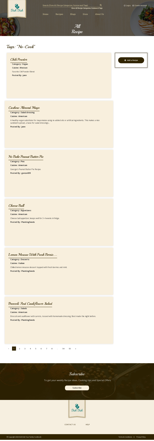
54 (64, 348)
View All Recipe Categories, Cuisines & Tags (86, 8)
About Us (99, 14)
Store (85, 14)
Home (45, 14)
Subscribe (77, 387)
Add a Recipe (131, 60)
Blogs (73, 14)
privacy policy (141, 438)
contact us (69, 425)
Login (125, 5)
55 (71, 348)
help (88, 425)
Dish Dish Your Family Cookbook (30, 438)
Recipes (59, 14)
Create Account (139, 5)
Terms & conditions (125, 438)
